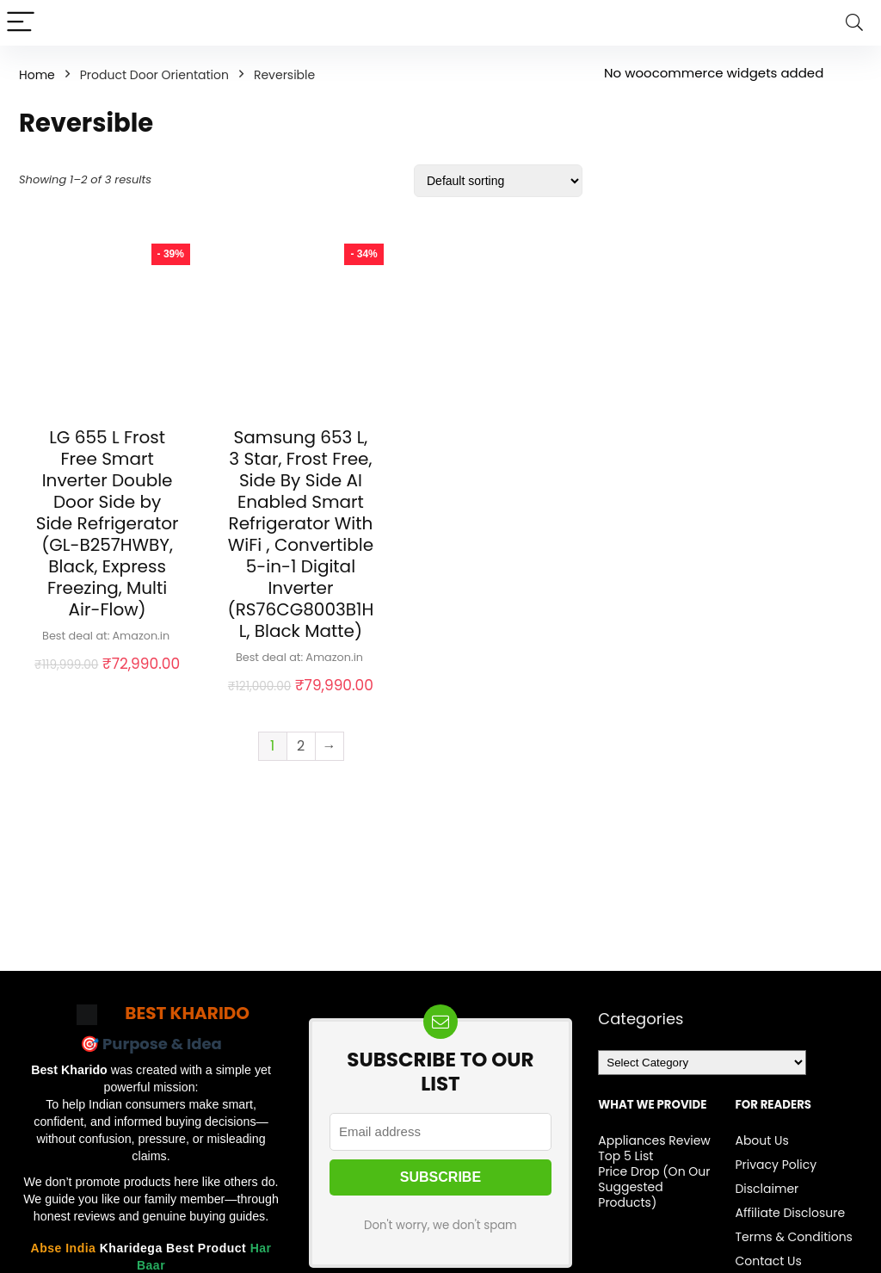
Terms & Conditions (793, 1236)
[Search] (854, 23)
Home (37, 74)
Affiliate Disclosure (790, 1212)
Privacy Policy (775, 1164)
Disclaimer (766, 1188)
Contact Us (768, 1261)
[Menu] (20, 23)
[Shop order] (498, 180)
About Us (761, 1140)
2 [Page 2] (301, 746)
